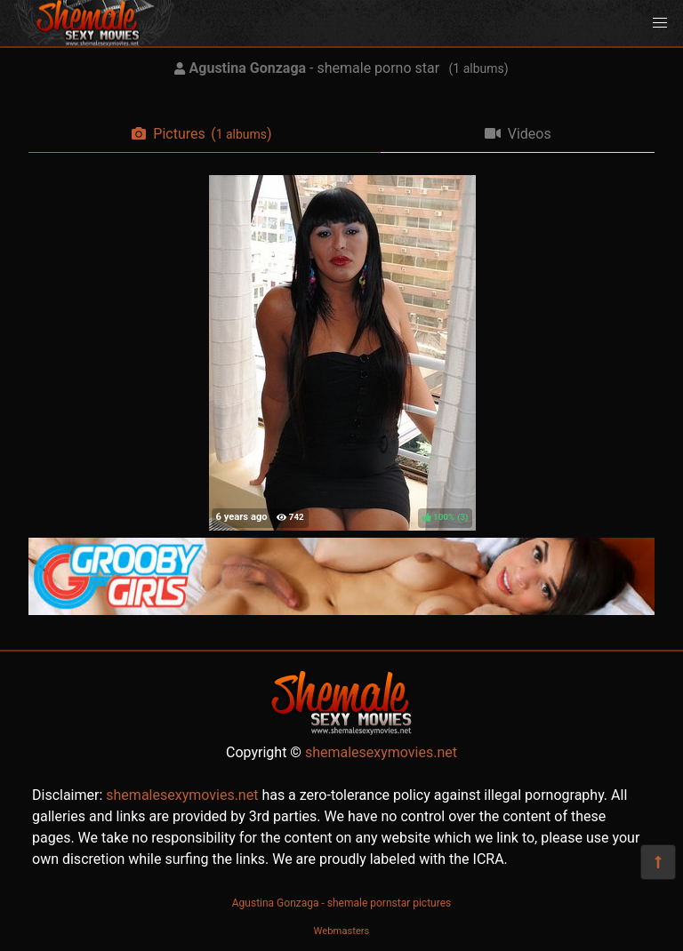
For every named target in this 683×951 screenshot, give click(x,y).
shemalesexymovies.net (381, 752)
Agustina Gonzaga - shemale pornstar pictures (341, 903)
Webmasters (342, 931)
